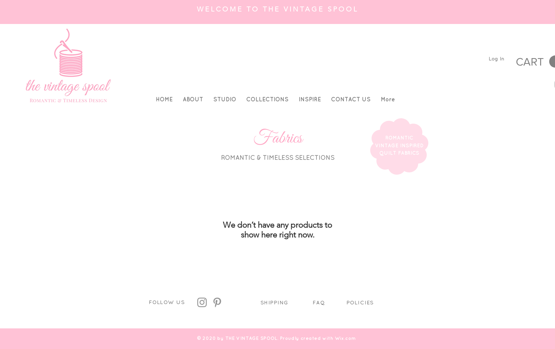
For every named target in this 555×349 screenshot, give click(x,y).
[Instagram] (202, 302)
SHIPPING (274, 302)
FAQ (319, 302)
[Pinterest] (217, 302)
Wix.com (345, 338)
